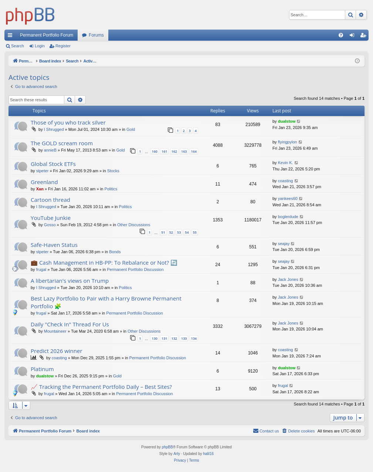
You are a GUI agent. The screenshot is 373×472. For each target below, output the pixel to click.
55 (195, 232)
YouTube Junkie (51, 217)
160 (154, 151)
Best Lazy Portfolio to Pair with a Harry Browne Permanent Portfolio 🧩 (106, 302)
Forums (96, 35)
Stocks (113, 171)
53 (179, 232)
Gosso (50, 225)
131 (164, 338)
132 (174, 338)
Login (40, 46)
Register (63, 46)
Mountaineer (55, 331)
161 (164, 151)
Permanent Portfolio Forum (46, 35)
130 (154, 338)
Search (17, 46)
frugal (41, 269)
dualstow (287, 121)
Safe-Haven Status (54, 244)
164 (194, 151)
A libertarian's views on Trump (70, 280)
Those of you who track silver (68, 122)
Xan (40, 189)
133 (184, 338)
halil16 (208, 454)
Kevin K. (285, 162)
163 (184, 151)
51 (163, 232)
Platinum (42, 369)
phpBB (167, 447)
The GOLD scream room (62, 143)
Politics (110, 189)
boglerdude (288, 216)
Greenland (44, 182)
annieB (50, 150)
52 (171, 232)
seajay (284, 243)
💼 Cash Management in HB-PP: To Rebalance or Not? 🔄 (104, 262)
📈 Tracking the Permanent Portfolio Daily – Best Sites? (101, 386)
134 (194, 338)
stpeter (42, 171)
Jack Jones (288, 279)
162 (174, 151)
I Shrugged (54, 129)
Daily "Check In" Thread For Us (70, 324)
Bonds (115, 251)
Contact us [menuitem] (266, 430)
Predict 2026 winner (56, 350)
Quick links (11, 37)
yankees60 (288, 198)
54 (187, 232)
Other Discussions (133, 225)
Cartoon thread (50, 199)
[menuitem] (340, 35)
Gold (130, 129)
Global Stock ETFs (53, 163)
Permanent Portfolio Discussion (135, 269)
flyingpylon (287, 142)
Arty (176, 454)
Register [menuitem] (365, 37)
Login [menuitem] (353, 37)
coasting (285, 181)
